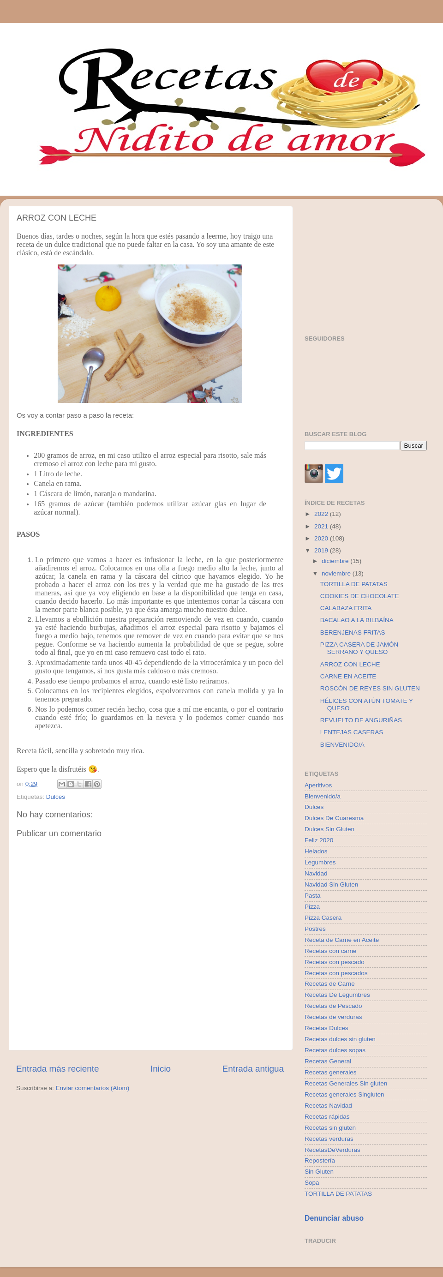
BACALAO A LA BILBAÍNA (357, 620)
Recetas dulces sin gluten (340, 1039)
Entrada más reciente (57, 1068)
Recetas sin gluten (330, 1127)
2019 (322, 550)
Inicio (160, 1068)
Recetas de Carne (330, 983)
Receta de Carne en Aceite (342, 939)
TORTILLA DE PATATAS (354, 584)
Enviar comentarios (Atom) (93, 1088)
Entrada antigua (253, 1068)
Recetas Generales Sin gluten (346, 1083)
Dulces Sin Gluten (329, 829)
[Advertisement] (366, 263)
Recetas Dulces (326, 1028)
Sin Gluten (319, 1171)
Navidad (316, 873)
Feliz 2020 (319, 840)
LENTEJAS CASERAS (351, 732)
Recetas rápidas (327, 1116)
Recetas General (328, 1061)
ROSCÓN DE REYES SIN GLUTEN (370, 688)
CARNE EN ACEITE (348, 676)
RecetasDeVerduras (332, 1149)
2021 (322, 526)
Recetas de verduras (333, 1016)
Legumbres (320, 862)
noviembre (337, 573)
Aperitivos (318, 785)
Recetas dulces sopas (335, 1050)
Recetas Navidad (328, 1105)
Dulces (55, 796)
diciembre (336, 561)
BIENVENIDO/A (342, 744)
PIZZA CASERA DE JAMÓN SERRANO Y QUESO (359, 648)
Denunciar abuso (334, 1218)
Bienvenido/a (323, 796)
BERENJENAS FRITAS (352, 632)
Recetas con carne (331, 950)
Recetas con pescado (335, 962)
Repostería (320, 1160)
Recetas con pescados (336, 973)
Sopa (312, 1182)
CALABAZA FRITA (346, 608)
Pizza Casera (323, 917)
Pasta (313, 895)
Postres (315, 928)
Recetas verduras (329, 1138)
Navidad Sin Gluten (331, 884)
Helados (316, 851)
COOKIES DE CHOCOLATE (359, 596)
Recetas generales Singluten (344, 1094)
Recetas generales (331, 1072)
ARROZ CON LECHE (350, 664)
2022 (322, 513)
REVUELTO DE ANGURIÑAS (361, 720)
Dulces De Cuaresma (334, 818)
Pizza (312, 906)
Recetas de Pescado (333, 1005)
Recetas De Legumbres (337, 994)
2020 (322, 538)
